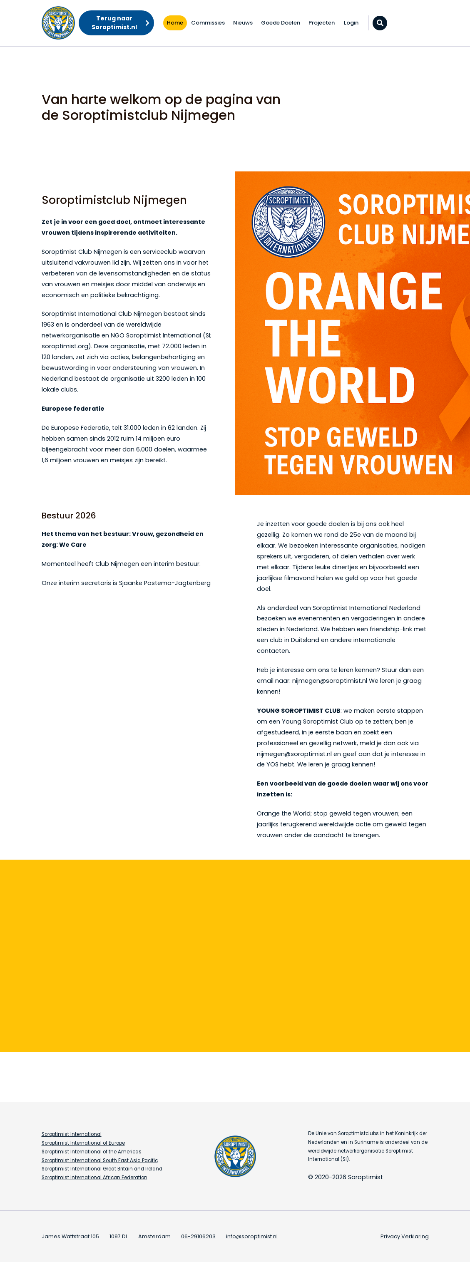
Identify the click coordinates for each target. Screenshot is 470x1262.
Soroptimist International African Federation (94, 1177)
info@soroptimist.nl (252, 1236)
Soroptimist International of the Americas (92, 1151)
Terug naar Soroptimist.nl (114, 22)
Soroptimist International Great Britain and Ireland (102, 1168)
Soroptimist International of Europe (83, 1143)
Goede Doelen (280, 23)
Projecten (321, 23)
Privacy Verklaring (404, 1236)
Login (351, 23)
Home (175, 23)
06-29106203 (198, 1236)
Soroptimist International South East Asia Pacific (100, 1160)
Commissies (208, 23)
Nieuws (243, 23)
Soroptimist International (72, 1134)
